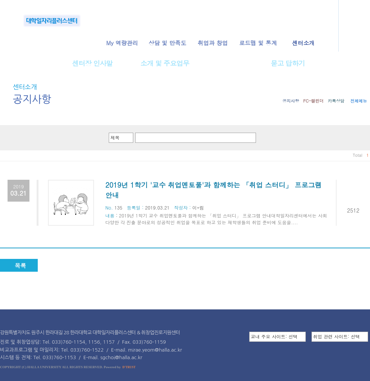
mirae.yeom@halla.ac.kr (155, 349)
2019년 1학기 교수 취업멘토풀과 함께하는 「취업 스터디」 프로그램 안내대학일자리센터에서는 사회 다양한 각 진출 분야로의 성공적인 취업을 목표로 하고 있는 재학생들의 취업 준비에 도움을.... (216, 218)
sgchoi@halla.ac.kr (121, 357)
